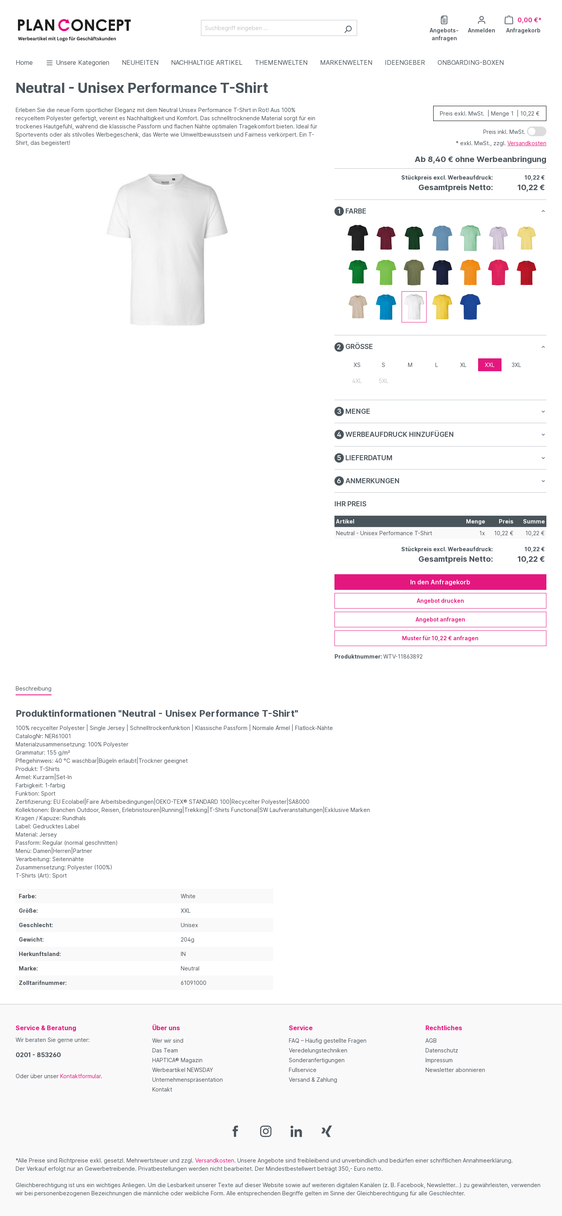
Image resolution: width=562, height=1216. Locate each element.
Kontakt (162, 1089)
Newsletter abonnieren (455, 1069)
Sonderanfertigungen (317, 1060)
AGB (431, 1040)
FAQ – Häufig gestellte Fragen (327, 1040)
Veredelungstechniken (318, 1050)
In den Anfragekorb (440, 582)
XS (357, 364)
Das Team (165, 1050)
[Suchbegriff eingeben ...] (270, 28)
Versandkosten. (215, 1160)
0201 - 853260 (38, 1055)
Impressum (439, 1060)
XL (463, 364)
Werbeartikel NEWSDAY (182, 1069)
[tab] (34, 688)
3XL (516, 364)
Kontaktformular (80, 1076)
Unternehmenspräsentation (187, 1079)
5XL (383, 380)
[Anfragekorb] (523, 23)
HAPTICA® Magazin (177, 1060)
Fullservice (303, 1069)
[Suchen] (348, 28)
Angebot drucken (440, 600)
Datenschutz (441, 1050)
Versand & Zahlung (313, 1079)
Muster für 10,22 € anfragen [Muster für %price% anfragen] (440, 638)
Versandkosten (526, 143)
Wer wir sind (167, 1040)
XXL (489, 364)
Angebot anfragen (440, 619)
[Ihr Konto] (481, 23)
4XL (357, 380)
